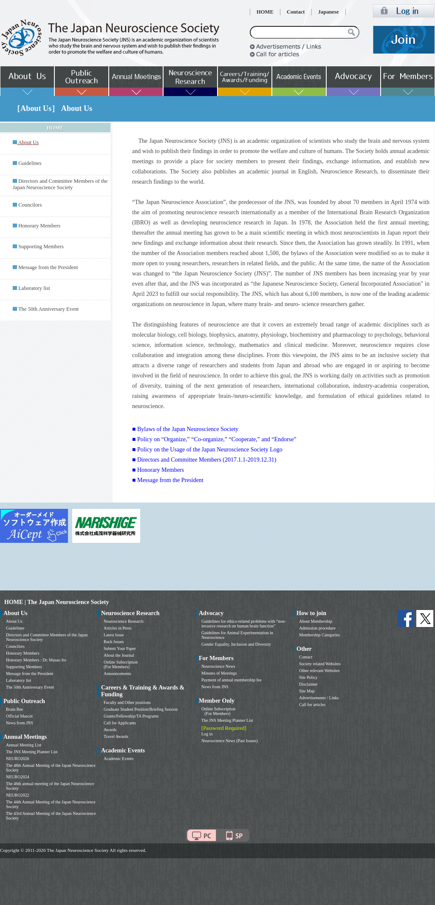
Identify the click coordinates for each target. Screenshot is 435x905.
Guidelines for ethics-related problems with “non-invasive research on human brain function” (243, 623)
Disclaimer (308, 684)
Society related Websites (320, 663)
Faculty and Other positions (127, 702)
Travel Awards (116, 736)
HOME (265, 12)
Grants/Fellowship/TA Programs (131, 716)
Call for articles (312, 704)
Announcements (117, 673)
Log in (206, 734)
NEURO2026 (17, 758)
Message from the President (48, 267)
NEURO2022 (17, 795)
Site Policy (308, 677)
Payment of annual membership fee (231, 680)
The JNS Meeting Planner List (32, 751)
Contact (296, 12)
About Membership (315, 621)
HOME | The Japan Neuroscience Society (56, 602)
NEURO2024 (17, 776)
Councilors (30, 205)
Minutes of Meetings (219, 673)
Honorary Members (39, 226)
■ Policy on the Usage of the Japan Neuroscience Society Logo (207, 449)
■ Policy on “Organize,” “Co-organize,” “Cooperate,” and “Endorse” (214, 439)
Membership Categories (319, 635)
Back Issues (114, 641)
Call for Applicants (120, 723)
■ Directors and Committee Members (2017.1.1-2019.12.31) (204, 460)
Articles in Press (118, 628)
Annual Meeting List (23, 745)
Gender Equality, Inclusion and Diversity (236, 644)
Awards (110, 729)
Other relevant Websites (319, 670)
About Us (14, 621)
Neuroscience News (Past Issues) (229, 740)
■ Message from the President (167, 480)
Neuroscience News (218, 666)
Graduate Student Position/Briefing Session (141, 709)
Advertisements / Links (319, 697)
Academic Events (118, 758)
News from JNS (19, 723)
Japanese (328, 12)
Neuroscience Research (124, 621)
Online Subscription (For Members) (121, 664)
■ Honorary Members (158, 470)
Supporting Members (41, 247)
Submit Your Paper (120, 648)
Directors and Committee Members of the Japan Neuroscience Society (60, 184)
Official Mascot (19, 716)
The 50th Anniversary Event (48, 309)
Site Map (306, 691)
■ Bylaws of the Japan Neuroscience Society (185, 429)
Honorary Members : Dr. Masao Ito (36, 660)
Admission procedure (317, 628)
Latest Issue (114, 635)
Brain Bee (14, 709)
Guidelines (30, 163)
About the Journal (119, 655)
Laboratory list (34, 288)
